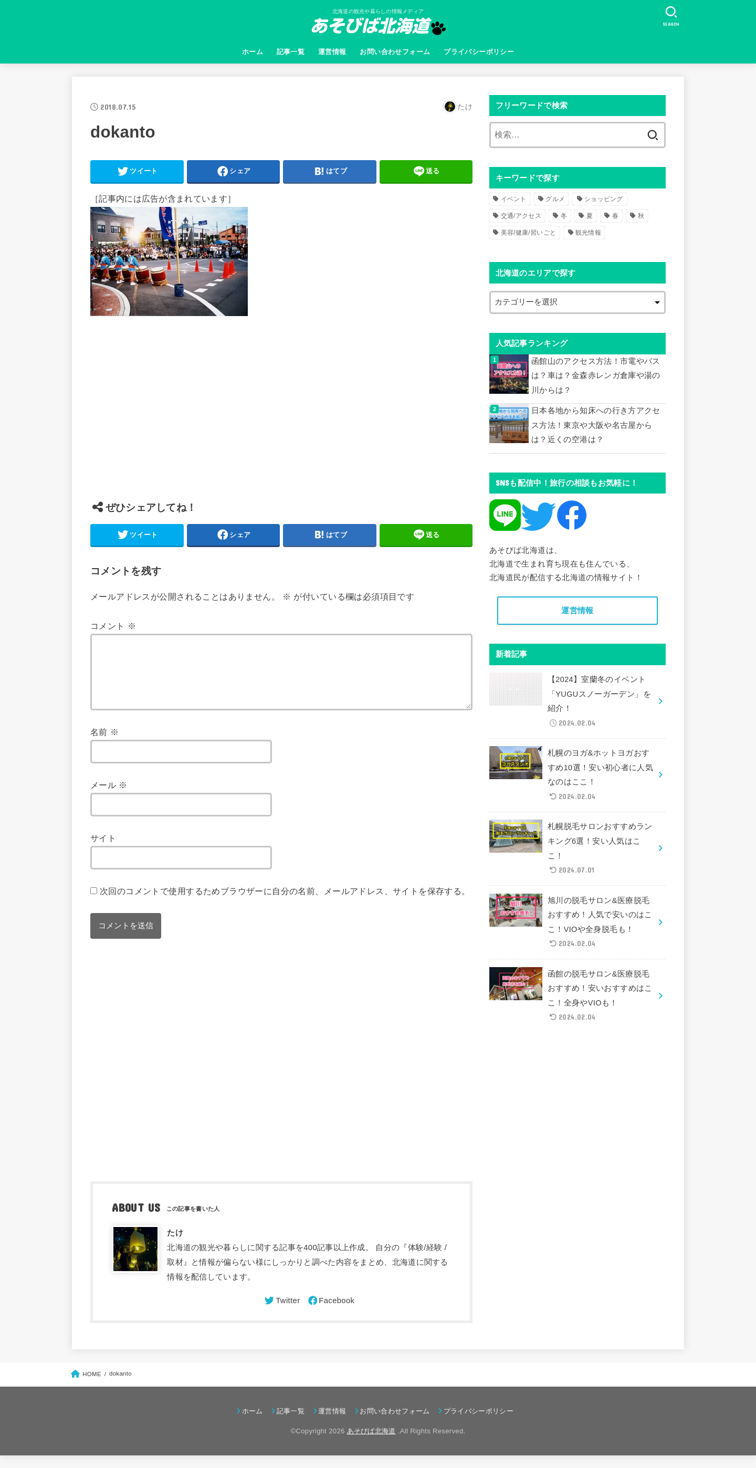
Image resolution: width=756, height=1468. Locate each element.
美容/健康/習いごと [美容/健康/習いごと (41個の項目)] (528, 232)
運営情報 (332, 52)
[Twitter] (281, 1313)
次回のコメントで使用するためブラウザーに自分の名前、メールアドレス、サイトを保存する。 (285, 903)
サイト (103, 850)
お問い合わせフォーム (395, 52)
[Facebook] (330, 1313)
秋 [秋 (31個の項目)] (641, 215)
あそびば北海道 (371, 1444)
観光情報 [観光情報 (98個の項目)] (588, 232)
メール (109, 797)
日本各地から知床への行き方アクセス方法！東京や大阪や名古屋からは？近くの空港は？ (595, 425)
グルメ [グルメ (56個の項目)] (555, 199)
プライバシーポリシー (479, 52)
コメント (113, 626)
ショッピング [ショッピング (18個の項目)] (603, 199)
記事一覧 (291, 52)
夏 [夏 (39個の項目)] (589, 215)
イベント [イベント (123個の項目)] (514, 199)
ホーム (252, 52)
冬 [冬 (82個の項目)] (564, 215)
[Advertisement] (281, 416)
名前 (104, 744)
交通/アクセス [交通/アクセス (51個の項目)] (521, 215)
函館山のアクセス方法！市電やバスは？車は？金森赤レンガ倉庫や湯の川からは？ (595, 375)
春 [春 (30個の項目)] (615, 215)
